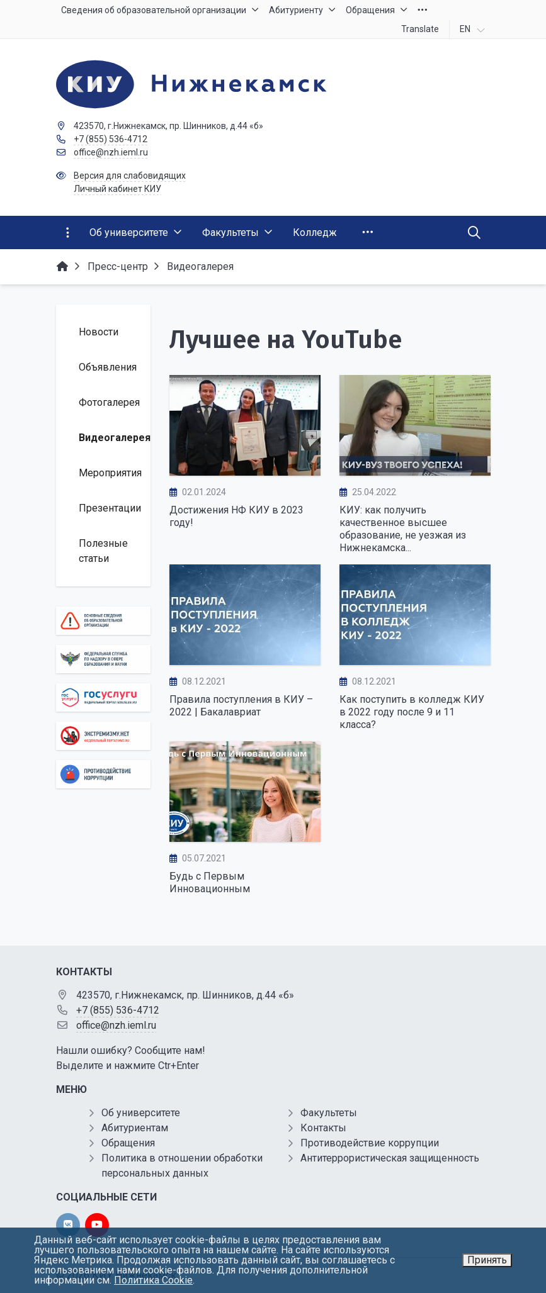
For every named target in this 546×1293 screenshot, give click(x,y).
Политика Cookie (153, 1280)
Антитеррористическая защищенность (389, 1158)
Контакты (323, 1128)
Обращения (128, 1143)
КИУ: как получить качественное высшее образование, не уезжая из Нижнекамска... (402, 529)
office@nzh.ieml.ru (111, 152)
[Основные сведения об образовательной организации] (103, 621)
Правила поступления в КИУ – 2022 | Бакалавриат (241, 705)
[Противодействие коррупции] (103, 774)
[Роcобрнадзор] (103, 659)
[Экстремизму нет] (103, 736)
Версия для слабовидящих (130, 176)
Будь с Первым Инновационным (209, 882)
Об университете (140, 1113)
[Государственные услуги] (103, 697)
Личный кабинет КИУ (117, 189)
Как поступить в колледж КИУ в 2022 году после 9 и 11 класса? (411, 711)
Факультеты (328, 1113)
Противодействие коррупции (369, 1143)
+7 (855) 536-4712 (110, 139)
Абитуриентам (134, 1128)
